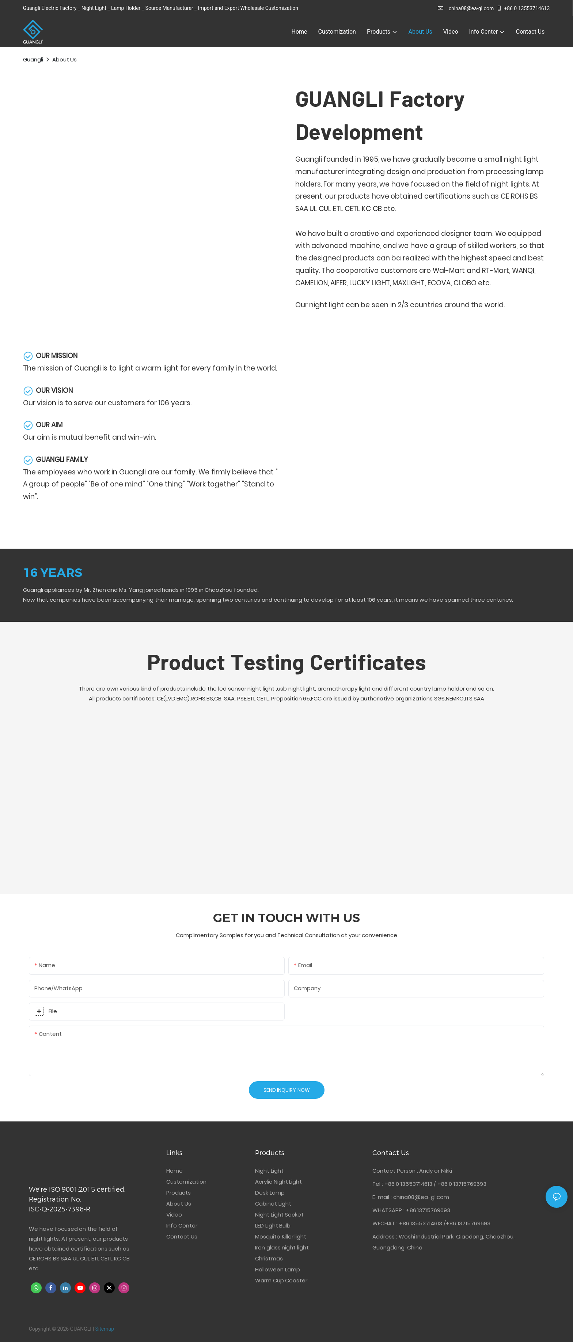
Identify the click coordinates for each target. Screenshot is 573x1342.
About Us (64, 59)
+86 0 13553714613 (523, 8)
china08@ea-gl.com (466, 8)
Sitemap (104, 1329)
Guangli (33, 59)
